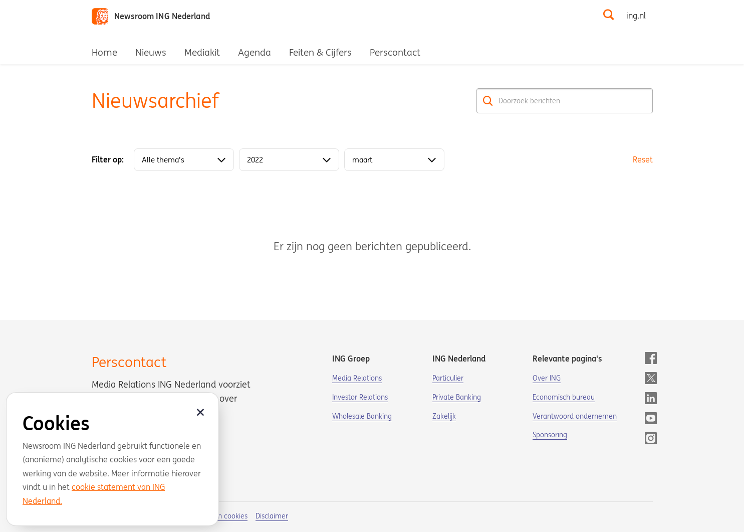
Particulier (447, 378)
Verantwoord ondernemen (575, 416)
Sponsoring (550, 434)
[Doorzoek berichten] (564, 100)
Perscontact (395, 52)
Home (104, 52)
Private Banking (456, 397)
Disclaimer (272, 515)
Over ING (547, 378)
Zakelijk (444, 416)
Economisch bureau (564, 397)
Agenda (254, 52)
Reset (643, 159)
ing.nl (636, 16)
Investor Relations (360, 397)
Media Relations (357, 378)
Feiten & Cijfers (320, 52)
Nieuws (150, 52)
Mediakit (202, 52)
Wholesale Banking (362, 416)
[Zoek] (488, 100)
